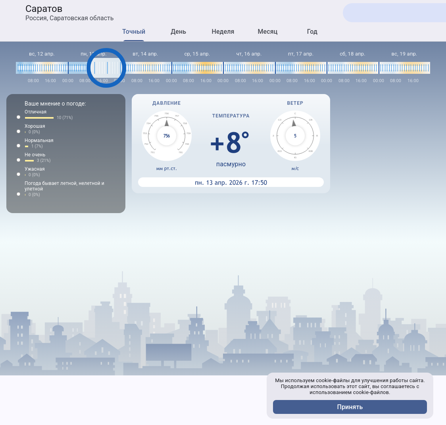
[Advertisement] (223, 403)
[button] (66, 115)
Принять (350, 407)
